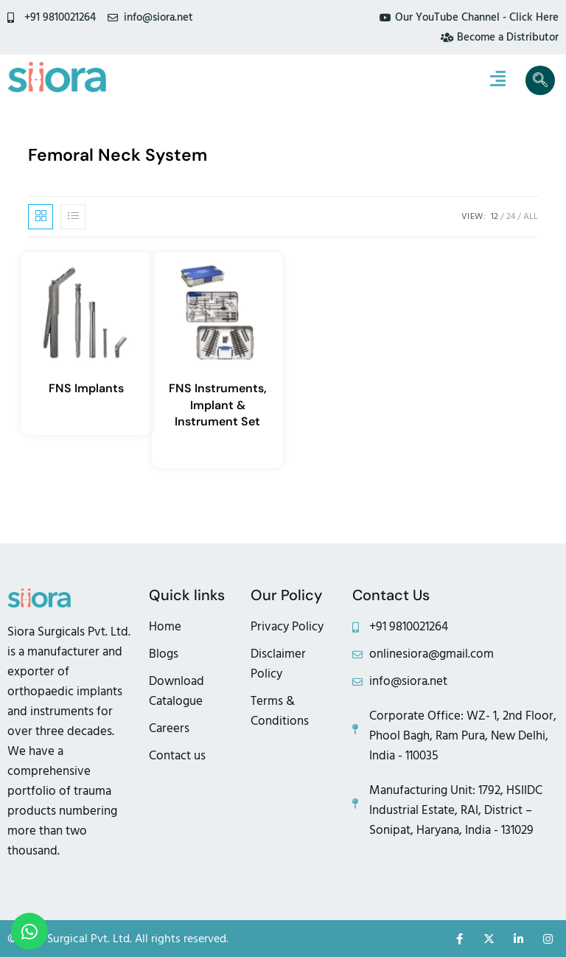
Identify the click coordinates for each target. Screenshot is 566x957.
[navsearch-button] (540, 80)
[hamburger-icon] (497, 80)
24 (510, 216)
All (530, 216)
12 (494, 216)
